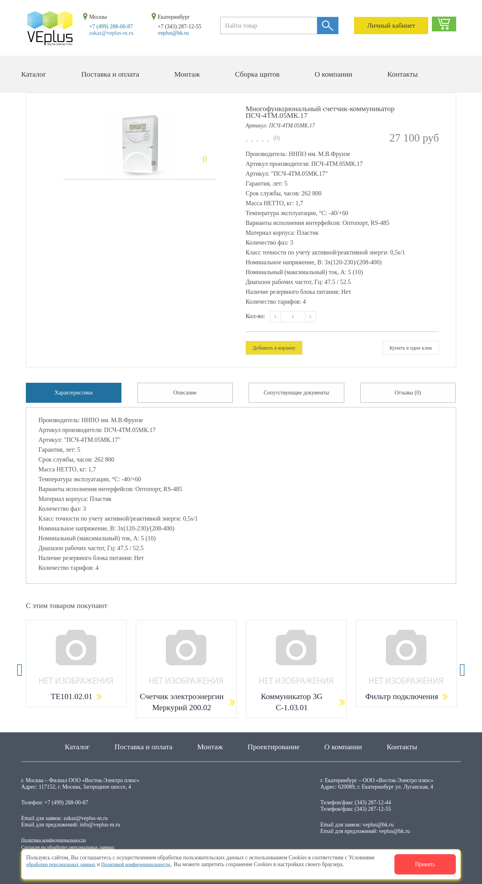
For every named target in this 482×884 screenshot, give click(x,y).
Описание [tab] (185, 395)
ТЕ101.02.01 (72, 700)
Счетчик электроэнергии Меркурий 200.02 (182, 706)
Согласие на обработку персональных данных (75, 846)
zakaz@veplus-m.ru (111, 33)
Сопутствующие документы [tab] (296, 395)
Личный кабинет (391, 25)
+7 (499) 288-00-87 (111, 26)
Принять (425, 864)
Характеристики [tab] (73, 395)
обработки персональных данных (65, 864)
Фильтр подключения (401, 700)
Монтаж (187, 74)
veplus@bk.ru (173, 33)
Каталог (33, 74)
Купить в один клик (408, 348)
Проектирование (274, 745)
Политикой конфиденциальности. (149, 864)
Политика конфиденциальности (58, 838)
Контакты (402, 74)
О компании (334, 74)
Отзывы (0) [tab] (408, 395)
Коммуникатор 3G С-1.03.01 (292, 706)
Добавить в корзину (277, 348)
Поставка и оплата (110, 74)
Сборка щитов (257, 74)
